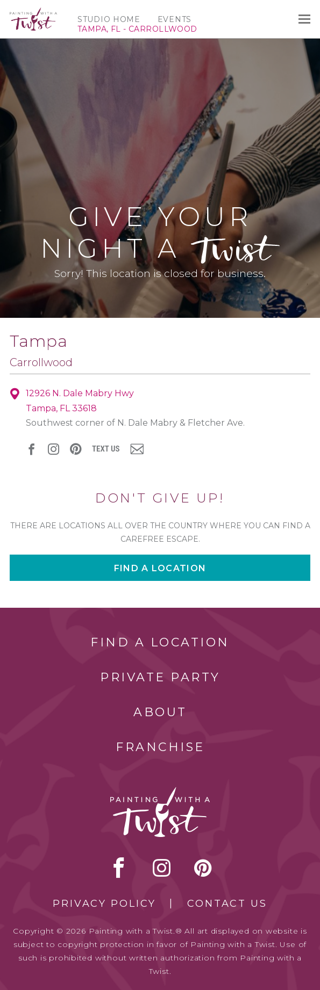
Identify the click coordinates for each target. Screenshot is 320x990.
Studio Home (108, 19)
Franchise (160, 747)
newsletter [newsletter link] (137, 448)
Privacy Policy (104, 903)
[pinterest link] (75, 449)
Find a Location (160, 642)
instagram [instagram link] (53, 449)
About (160, 712)
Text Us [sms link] (105, 449)
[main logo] (33, 12)
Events (174, 19)
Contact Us (227, 903)
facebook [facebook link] (31, 449)
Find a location (160, 568)
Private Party (160, 677)
